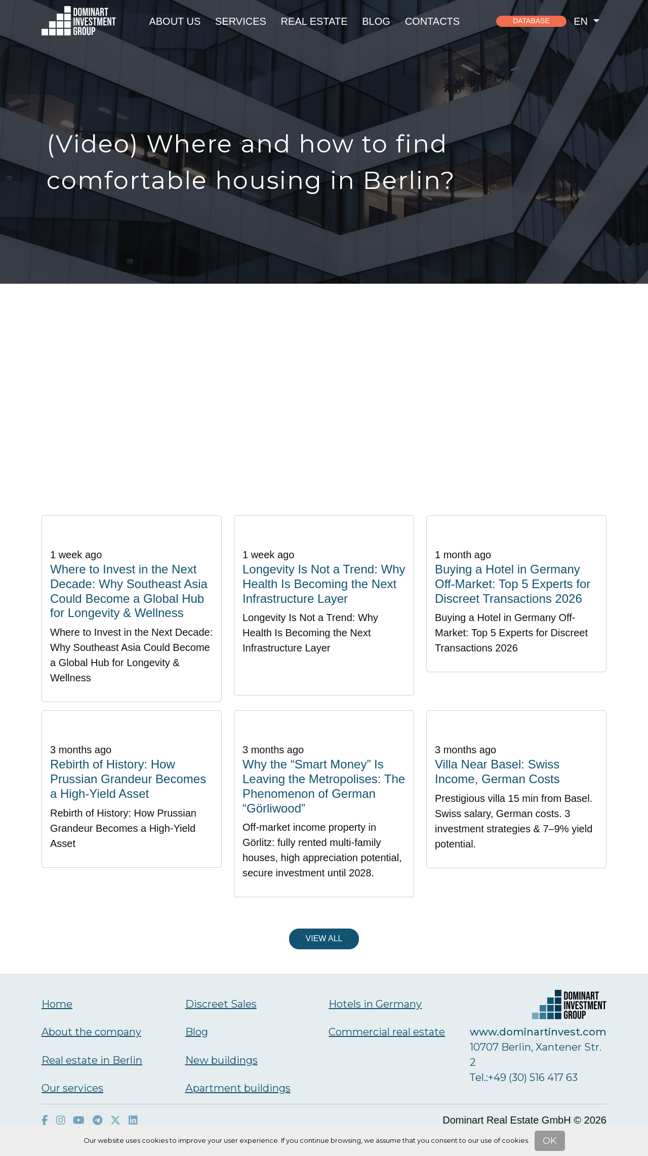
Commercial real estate (387, 1032)
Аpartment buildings (238, 1088)
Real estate (314, 21)
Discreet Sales (221, 1004)
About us (174, 21)
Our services (72, 1088)
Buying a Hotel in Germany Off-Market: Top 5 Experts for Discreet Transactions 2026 (512, 583)
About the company (91, 1032)
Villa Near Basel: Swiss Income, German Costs (497, 771)
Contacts (432, 21)
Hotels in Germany (375, 1004)
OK (550, 1140)
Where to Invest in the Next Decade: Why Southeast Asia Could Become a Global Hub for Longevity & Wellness (129, 591)
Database (531, 21)
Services (240, 21)
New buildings (221, 1060)
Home (57, 1004)
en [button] (582, 21)
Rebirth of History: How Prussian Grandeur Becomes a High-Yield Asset (128, 778)
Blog (376, 21)
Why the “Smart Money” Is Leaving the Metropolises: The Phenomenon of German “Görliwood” (323, 786)
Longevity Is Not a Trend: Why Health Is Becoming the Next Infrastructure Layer (323, 583)
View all (324, 938)
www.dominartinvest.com (538, 1032)
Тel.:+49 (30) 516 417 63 (524, 1077)
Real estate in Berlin (92, 1060)
